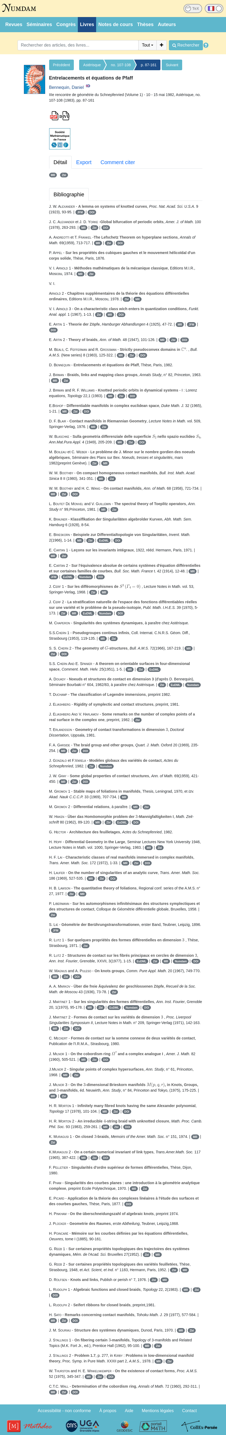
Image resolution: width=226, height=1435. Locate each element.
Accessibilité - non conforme (64, 1410)
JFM (80, 212)
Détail (60, 162)
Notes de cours (115, 24)
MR (53, 175)
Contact (189, 1410)
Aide (129, 1410)
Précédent (61, 65)
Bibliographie (69, 194)
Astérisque (92, 65)
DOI (92, 212)
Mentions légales (158, 1410)
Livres (87, 24)
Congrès (66, 24)
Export (84, 162)
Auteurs (167, 24)
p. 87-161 (148, 65)
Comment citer (117, 162)
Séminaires (39, 24)
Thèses (145, 24)
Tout (146, 45)
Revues (13, 24)
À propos (107, 1410)
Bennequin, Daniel (66, 87)
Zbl (64, 175)
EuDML (104, 540)
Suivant (172, 65)
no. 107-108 (121, 65)
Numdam (85, 577)
